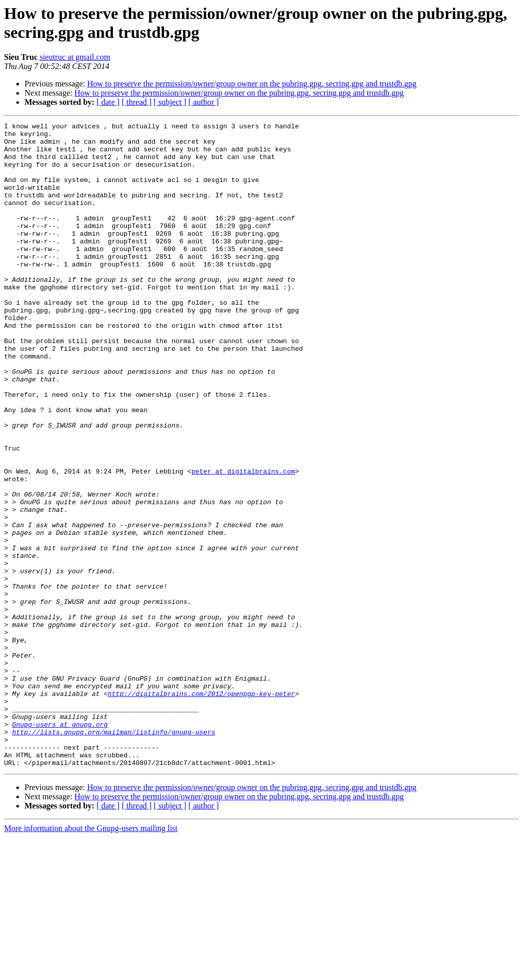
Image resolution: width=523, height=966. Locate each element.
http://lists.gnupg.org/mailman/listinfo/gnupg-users (114, 854)
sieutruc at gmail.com (75, 57)
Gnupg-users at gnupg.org (60, 845)
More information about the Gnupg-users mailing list (91, 957)
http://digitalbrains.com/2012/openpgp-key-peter (201, 808)
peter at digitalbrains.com (243, 541)
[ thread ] (137, 102)
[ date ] (108, 102)
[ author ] (203, 102)
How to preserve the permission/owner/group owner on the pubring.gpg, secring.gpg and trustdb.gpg (252, 83)
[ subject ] (170, 102)
